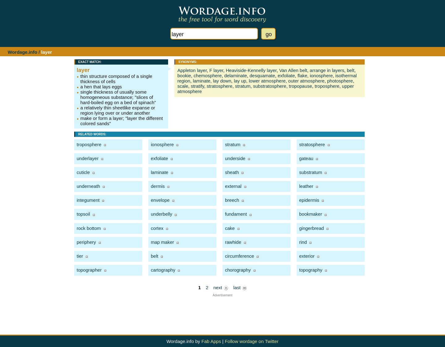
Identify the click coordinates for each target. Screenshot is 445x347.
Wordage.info (22, 52)
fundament (236, 214)
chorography (238, 270)
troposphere (327, 86)
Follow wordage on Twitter (251, 341)
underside (235, 158)
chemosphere (208, 75)
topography (310, 270)
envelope (160, 200)
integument (88, 200)
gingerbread (311, 228)
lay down (222, 80)
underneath (88, 186)
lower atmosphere (267, 80)
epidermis (309, 200)
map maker (162, 242)
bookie (184, 75)
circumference (239, 256)
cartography (163, 270)
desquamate (262, 75)
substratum (310, 172)
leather (306, 186)
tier (80, 256)
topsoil (83, 214)
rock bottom (89, 228)
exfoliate (286, 75)
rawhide (233, 242)
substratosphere (269, 86)
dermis (158, 186)
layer (83, 70)
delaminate (235, 75)
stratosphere (219, 86)
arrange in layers (327, 70)
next (220, 287)
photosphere (340, 80)
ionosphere (321, 75)
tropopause (300, 86)
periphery (86, 242)
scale (182, 86)
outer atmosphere (306, 80)
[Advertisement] (222, 311)
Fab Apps (211, 341)
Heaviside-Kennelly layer (251, 70)
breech (232, 200)
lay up (240, 80)
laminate (201, 80)
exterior (307, 256)
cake (230, 228)
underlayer (88, 158)
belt (350, 70)
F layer (216, 70)
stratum (243, 86)
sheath (232, 172)
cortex (157, 228)
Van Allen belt (293, 70)
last (240, 287)
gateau (306, 158)
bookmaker (310, 214)
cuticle (83, 172)
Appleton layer (192, 70)
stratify (197, 86)
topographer (89, 270)
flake (302, 75)
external (233, 186)
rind (303, 242)
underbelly (161, 214)
